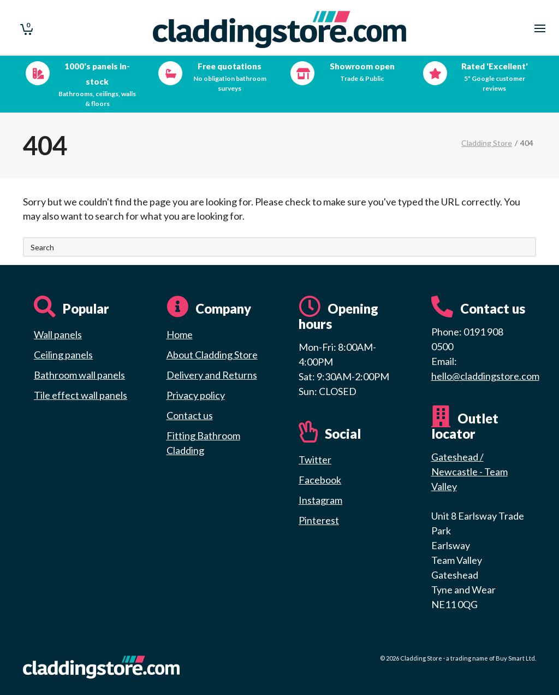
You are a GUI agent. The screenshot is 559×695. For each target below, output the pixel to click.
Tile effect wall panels (80, 395)
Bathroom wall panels (79, 375)
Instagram (320, 500)
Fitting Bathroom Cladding (203, 442)
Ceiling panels (63, 355)
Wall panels (58, 334)
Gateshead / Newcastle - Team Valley (469, 471)
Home (179, 334)
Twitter (315, 459)
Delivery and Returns (211, 375)
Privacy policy (195, 395)
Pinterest (319, 520)
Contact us (189, 415)
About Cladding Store (212, 355)
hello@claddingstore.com (485, 376)
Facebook (320, 480)
